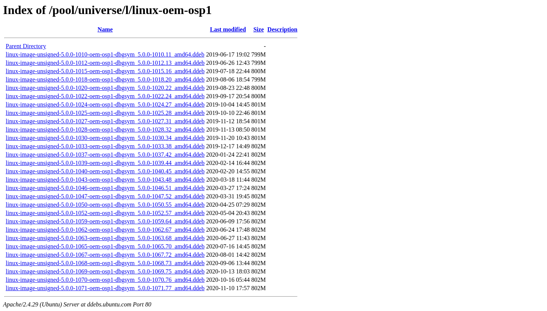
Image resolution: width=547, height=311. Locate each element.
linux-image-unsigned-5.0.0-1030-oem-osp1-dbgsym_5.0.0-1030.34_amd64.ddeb (105, 138)
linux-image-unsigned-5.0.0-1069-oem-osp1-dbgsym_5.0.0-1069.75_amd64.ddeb (105, 271)
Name (105, 29)
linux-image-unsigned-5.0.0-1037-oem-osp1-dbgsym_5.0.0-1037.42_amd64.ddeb (105, 154)
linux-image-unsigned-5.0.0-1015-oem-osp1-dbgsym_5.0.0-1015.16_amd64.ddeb (105, 71)
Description (282, 29)
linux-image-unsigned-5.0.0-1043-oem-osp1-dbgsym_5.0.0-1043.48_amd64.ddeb (105, 179)
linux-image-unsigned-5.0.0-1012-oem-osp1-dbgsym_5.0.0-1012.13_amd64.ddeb (105, 63)
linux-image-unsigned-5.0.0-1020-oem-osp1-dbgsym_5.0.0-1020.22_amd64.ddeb (105, 88)
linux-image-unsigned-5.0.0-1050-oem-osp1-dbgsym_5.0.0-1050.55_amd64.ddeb (105, 204)
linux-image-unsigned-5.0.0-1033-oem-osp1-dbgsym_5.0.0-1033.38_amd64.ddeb (105, 146)
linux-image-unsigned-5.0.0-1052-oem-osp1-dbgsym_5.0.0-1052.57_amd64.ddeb (105, 213)
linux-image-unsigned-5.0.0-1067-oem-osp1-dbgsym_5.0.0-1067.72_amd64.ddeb (105, 254)
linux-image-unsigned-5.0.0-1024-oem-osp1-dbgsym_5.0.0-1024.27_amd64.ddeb (105, 104)
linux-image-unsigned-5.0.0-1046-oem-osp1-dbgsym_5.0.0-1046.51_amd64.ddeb (105, 188)
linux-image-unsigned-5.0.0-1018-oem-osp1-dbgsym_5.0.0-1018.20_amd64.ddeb (105, 79)
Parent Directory (26, 46)
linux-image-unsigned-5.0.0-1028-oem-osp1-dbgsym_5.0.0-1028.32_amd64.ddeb (105, 129)
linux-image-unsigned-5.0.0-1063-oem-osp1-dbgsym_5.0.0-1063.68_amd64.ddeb (105, 238)
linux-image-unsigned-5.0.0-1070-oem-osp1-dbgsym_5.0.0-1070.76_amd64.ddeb (105, 279)
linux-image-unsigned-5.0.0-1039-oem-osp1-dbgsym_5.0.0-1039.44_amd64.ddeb (105, 163)
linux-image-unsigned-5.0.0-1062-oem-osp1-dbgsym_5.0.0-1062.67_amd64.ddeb (105, 229)
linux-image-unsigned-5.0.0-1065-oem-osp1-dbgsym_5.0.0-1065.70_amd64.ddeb (105, 246)
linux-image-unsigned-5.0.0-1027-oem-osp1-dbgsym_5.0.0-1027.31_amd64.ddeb (105, 121)
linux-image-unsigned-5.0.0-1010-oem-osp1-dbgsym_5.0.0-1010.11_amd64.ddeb (105, 54)
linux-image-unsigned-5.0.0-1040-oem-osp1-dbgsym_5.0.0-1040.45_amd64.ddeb (105, 171)
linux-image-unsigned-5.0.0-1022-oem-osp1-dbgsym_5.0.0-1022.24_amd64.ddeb (105, 96)
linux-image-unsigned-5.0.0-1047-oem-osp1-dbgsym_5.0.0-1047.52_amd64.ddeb (105, 196)
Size (258, 29)
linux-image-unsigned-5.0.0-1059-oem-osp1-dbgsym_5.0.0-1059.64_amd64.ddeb (105, 221)
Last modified (228, 29)
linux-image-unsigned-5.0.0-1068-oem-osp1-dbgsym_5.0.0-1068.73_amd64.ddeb (105, 263)
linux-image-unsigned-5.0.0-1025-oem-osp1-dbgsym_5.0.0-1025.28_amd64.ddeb (105, 113)
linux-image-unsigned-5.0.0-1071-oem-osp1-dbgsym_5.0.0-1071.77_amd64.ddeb (105, 288)
